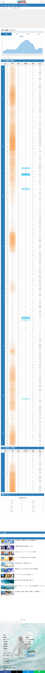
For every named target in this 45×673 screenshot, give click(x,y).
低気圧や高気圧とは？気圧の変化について (23, 563)
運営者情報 (5, 661)
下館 (33, 508)
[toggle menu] (43, 1)
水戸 (33, 503)
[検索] (42, 535)
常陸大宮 (33, 506)
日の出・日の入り (7, 653)
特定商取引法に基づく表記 (9, 667)
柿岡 (12, 501)
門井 (12, 503)
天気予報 (12, 5)
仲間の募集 (28, 644)
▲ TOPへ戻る (22, 619)
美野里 (33, 501)
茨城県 (16, 621)
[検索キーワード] (22, 535)
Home (2, 5)
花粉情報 (5, 648)
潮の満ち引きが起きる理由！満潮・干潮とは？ (24, 580)
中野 (12, 508)
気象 (16, 5)
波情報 (9, 5)
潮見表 (5, 5)
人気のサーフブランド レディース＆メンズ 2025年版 (25, 551)
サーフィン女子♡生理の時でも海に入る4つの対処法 (25, 557)
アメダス (11, 621)
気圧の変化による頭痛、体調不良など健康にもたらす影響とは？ (28, 591)
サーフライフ (2, 621)
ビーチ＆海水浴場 (30, 639)
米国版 (4, 670)
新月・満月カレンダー (8, 655)
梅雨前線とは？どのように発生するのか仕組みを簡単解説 (26, 568)
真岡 (12, 506)
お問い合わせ (25, 5)
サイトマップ (6, 663)
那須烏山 (11, 510)
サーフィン (20, 5)
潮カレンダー (6, 639)
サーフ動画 (28, 641)
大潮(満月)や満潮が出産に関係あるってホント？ (24, 546)
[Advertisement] (22, 18)
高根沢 (33, 510)
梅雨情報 (5, 646)
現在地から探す (23, 497)
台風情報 (5, 644)
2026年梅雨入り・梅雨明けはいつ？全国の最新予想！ (25, 540)
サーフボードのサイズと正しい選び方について (24, 574)
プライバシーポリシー (8, 665)
